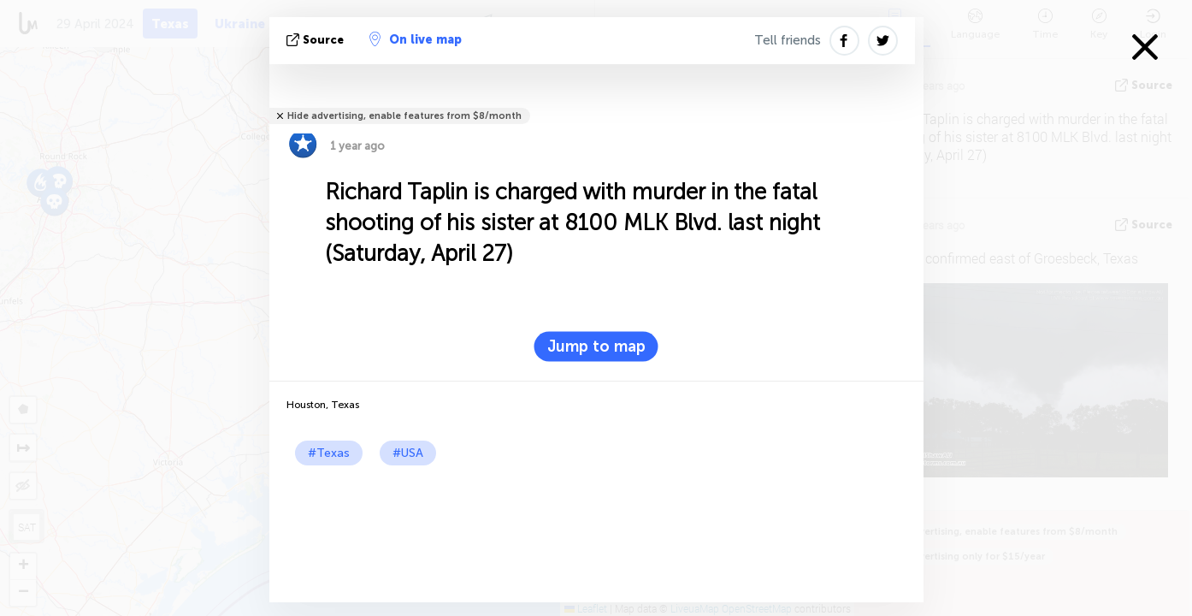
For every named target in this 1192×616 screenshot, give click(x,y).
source (317, 39)
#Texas (329, 453)
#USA (407, 453)
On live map (415, 39)
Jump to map (596, 346)
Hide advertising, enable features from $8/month (404, 115)
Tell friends (787, 40)
